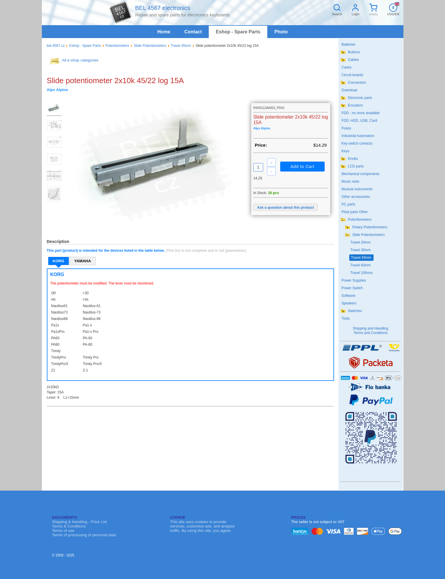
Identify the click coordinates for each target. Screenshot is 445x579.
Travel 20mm (360, 242)
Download (349, 90)
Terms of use (63, 530)
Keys (346, 151)
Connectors (357, 82)
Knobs (353, 159)
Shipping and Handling (370, 328)
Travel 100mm (361, 273)
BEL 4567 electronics (162, 8)
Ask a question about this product (285, 207)
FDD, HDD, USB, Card (359, 121)
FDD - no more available (361, 113)
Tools (346, 318)
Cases (347, 67)
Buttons (354, 52)
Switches (355, 311)
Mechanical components (360, 174)
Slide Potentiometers (150, 46)
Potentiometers (117, 46)
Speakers (349, 303)
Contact (193, 31)
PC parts (348, 204)
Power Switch (352, 288)
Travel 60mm (360, 265)
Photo (280, 31)
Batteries (348, 44)
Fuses (346, 128)
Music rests (351, 181)
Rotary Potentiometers (369, 227)
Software (348, 296)
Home (163, 31)
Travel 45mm (181, 46)
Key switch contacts (357, 143)
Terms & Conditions (69, 526)
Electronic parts (360, 98)
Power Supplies (354, 280)
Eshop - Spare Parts (238, 31)
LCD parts (356, 166)
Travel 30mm (360, 250)
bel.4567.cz (56, 46)
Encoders (355, 105)
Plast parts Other (355, 212)
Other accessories (356, 197)
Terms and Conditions (370, 333)
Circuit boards (352, 75)
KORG (58, 261)
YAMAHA (82, 261)
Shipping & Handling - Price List (79, 522)
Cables (353, 60)
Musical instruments (357, 189)
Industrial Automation (358, 136)
